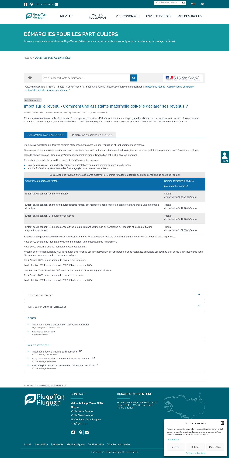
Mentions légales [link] (76, 444)
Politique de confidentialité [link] (195, 453)
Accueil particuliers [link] (35, 86)
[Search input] (168, 2)
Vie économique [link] (128, 16)
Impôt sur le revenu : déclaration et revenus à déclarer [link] (114, 86)
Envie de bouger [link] (158, 16)
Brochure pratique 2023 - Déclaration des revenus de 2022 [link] (64, 365)
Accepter (175, 447)
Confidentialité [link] (96, 444)
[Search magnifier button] (183, 3)
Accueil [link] (28, 57)
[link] (25, 4)
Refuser (195, 447)
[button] (222, 423)
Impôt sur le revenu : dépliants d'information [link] (57, 351)
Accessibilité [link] (41, 444)
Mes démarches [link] (190, 16)
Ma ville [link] (66, 16)
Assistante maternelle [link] (43, 331)
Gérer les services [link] (173, 439)
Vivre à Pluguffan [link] (97, 16)
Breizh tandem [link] (130, 452)
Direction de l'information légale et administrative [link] (46, 385)
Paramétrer (215, 447)
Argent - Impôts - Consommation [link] (65, 86)
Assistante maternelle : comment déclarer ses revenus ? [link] (63, 358)
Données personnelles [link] (118, 444)
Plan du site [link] (57, 444)
